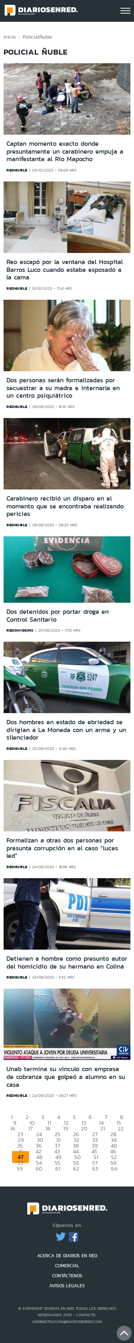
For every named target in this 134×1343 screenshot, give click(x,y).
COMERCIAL (67, 1265)
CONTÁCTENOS (67, 1275)
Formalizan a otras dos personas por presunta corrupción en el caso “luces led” (62, 848)
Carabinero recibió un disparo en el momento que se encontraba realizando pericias (65, 506)
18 (47, 1128)
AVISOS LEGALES (67, 1285)
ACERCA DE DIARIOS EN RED (67, 1255)
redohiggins (20, 630)
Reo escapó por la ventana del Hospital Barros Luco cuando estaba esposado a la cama (64, 269)
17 (30, 1128)
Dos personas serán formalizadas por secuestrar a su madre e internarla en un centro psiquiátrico (63, 387)
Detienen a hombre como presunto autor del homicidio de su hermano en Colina (66, 962)
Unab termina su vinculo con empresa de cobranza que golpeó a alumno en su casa (65, 1076)
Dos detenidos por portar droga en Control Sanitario (57, 615)
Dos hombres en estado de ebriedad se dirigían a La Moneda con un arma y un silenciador (66, 729)
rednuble (17, 170)
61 (57, 1168)
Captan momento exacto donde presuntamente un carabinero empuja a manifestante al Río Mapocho (64, 151)
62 (76, 1168)
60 (39, 1168)
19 (65, 1128)
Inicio (10, 36)
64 (114, 1168)
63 (95, 1168)
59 (20, 1168)
